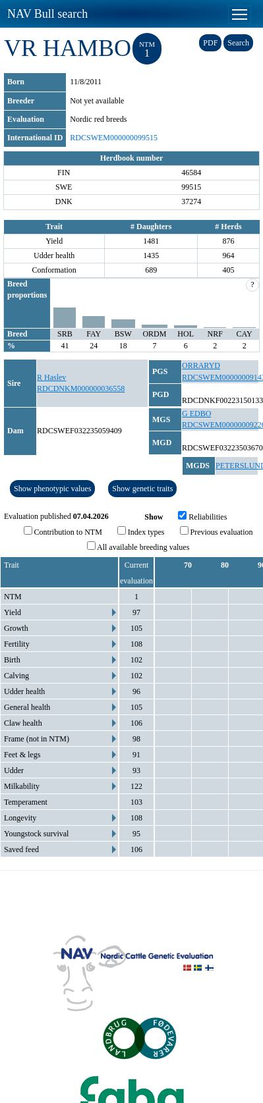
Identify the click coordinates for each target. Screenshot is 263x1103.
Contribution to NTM (63, 531)
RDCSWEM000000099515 (114, 137)
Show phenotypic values (52, 488)
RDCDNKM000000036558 (81, 388)
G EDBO (196, 413)
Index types (141, 531)
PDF (210, 42)
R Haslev (51, 377)
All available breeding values (138, 546)
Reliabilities (202, 516)
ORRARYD (201, 365)
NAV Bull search (47, 13)
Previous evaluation (216, 531)
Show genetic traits (142, 488)
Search (238, 42)
